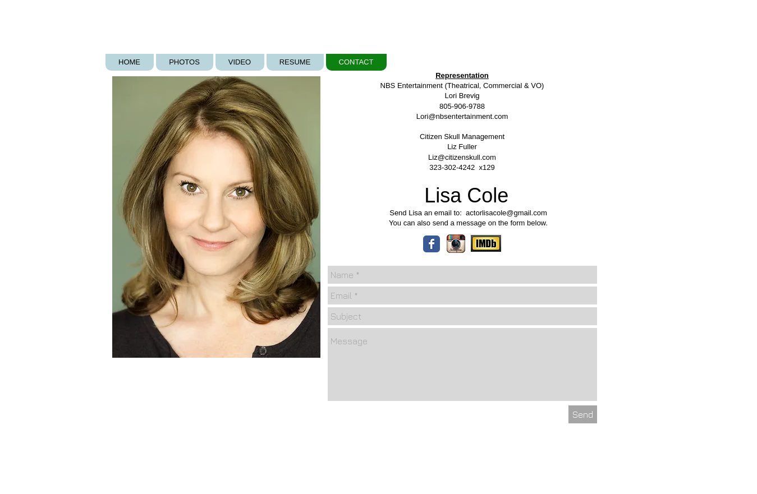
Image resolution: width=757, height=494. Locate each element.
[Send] (582, 414)
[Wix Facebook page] (431, 244)
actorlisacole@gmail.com (506, 213)
